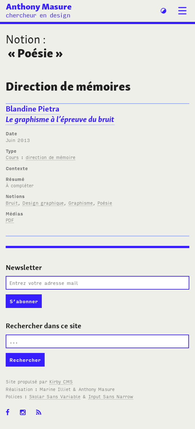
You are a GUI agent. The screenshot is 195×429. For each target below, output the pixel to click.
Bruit (12, 203)
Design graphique (43, 203)
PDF (10, 220)
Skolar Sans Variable (54, 396)
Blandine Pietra (60, 114)
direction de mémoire (50, 157)
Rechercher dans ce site (43, 325)
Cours (12, 157)
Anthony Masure (39, 6)
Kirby (61, 381)
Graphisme (80, 203)
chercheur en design (38, 15)
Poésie (105, 203)
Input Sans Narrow (110, 396)
